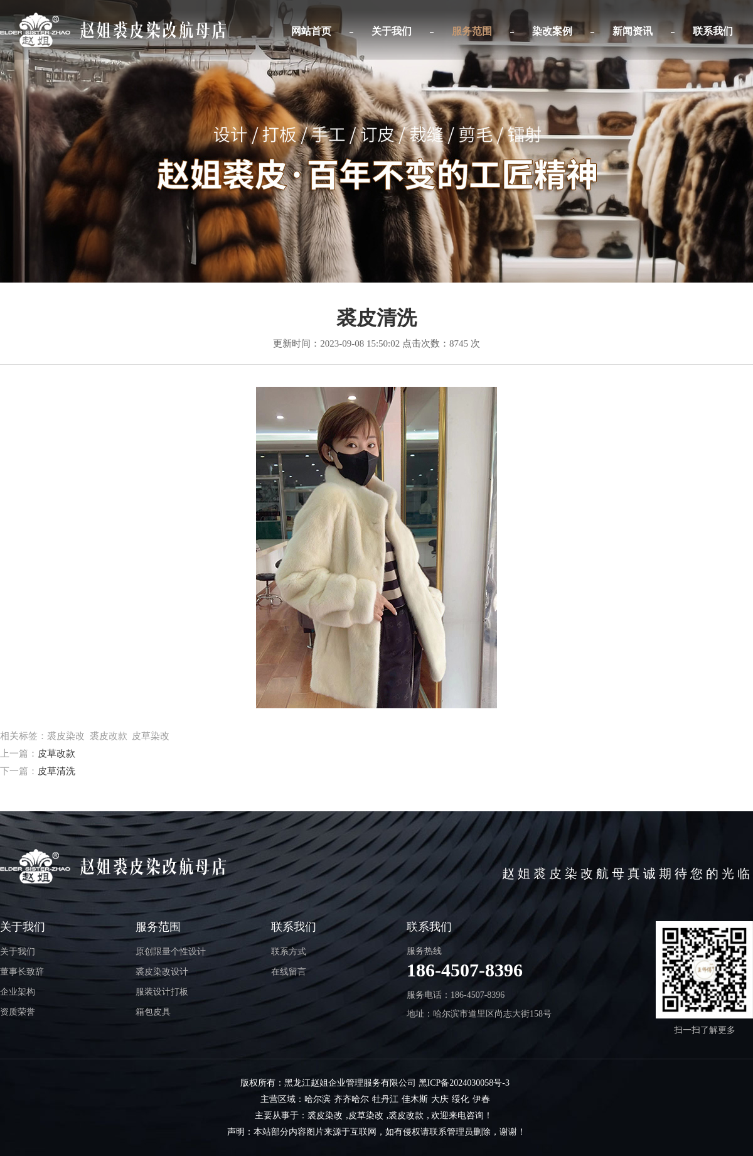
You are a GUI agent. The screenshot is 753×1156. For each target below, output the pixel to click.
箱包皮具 (153, 1012)
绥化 (460, 1099)
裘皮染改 (325, 1115)
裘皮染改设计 (162, 971)
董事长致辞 (22, 971)
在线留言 (288, 971)
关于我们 (391, 31)
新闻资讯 (632, 31)
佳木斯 (415, 1099)
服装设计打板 (162, 992)
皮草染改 (365, 1115)
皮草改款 (56, 753)
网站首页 (311, 31)
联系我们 (713, 31)
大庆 (440, 1099)
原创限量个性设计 (171, 951)
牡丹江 (385, 1099)
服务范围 (472, 31)
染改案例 (552, 31)
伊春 (481, 1099)
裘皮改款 (406, 1115)
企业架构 (17, 992)
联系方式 (288, 951)
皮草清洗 (56, 771)
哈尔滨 (317, 1099)
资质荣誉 (17, 1012)
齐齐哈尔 (351, 1099)
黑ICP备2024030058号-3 (464, 1083)
